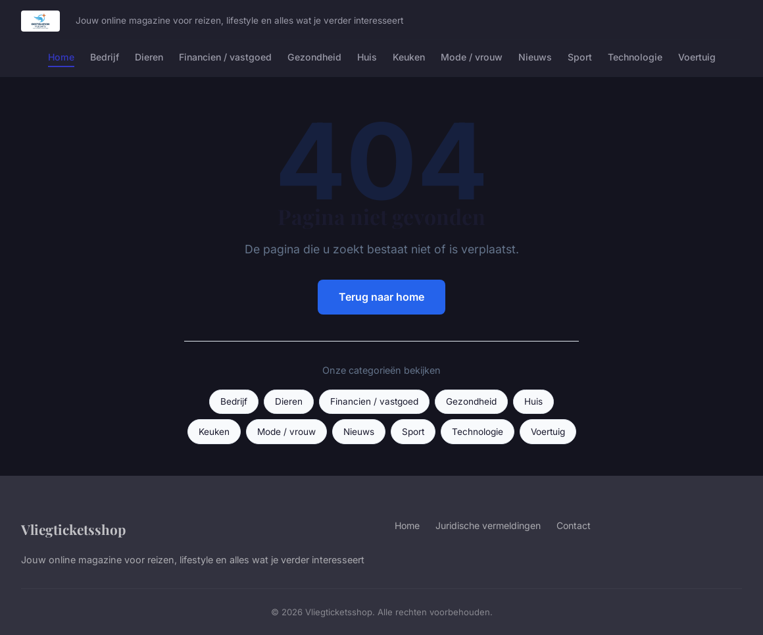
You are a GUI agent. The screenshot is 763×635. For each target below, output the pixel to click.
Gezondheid (314, 57)
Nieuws (535, 57)
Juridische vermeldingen (488, 525)
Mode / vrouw (472, 57)
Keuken (409, 57)
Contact (573, 525)
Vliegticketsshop (73, 529)
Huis (367, 57)
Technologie (635, 57)
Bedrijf (104, 57)
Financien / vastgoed (225, 57)
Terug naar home (381, 296)
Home (61, 57)
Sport (580, 57)
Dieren (149, 57)
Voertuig (697, 57)
